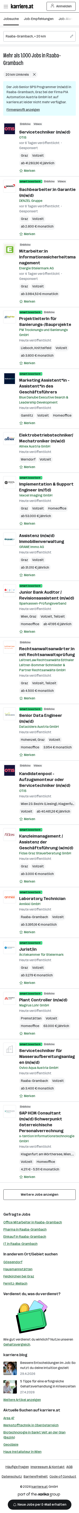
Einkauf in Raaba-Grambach (24, 1237)
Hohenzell (28, 740)
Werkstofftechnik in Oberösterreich (31, 1425)
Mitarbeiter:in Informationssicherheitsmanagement (47, 257)
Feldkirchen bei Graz (18, 1276)
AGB (69, 1467)
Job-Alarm (67, 19)
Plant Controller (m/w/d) (43, 999)
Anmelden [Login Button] (61, 6)
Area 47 (8, 1418)
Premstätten (31, 1018)
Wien (24, 616)
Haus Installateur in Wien (22, 1452)
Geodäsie (10, 1445)
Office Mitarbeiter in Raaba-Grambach (32, 1222)
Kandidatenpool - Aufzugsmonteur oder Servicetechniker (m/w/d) (44, 779)
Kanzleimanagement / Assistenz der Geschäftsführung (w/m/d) (46, 842)
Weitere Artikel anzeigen (22, 1400)
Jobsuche (11, 19)
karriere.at (50, 1410)
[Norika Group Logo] (39, 1495)
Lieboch (27, 348)
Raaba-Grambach (34, 917)
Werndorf (28, 459)
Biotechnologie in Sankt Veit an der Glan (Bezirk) (34, 1434)
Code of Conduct (63, 1477)
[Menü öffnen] (6, 6)
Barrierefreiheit (36, 1477)
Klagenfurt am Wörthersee (41, 1154)
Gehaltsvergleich (16, 1344)
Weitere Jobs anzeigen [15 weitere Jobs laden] (39, 1195)
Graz (24, 156)
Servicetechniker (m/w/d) (44, 132)
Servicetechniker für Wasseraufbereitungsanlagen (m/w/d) (47, 1056)
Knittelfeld (42, 348)
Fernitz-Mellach (15, 1283)
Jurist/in (28, 949)
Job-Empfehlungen (39, 19)
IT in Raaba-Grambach (20, 1244)
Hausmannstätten (17, 1269)
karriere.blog (15, 1355)
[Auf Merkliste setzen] (27, 170)
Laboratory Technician (42, 898)
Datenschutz (12, 1477)
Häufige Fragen (17, 1467)
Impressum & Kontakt (48, 1467)
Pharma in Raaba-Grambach (25, 1229)
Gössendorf (12, 1262)
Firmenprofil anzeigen (23, 110)
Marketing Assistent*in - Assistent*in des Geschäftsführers (44, 386)
